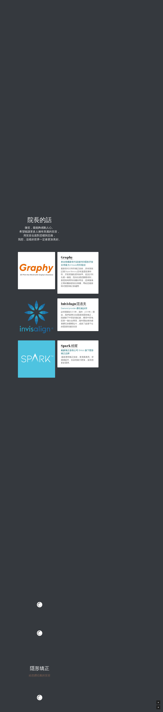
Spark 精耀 (62, 339)
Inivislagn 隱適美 (67, 305)
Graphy (60, 272)
